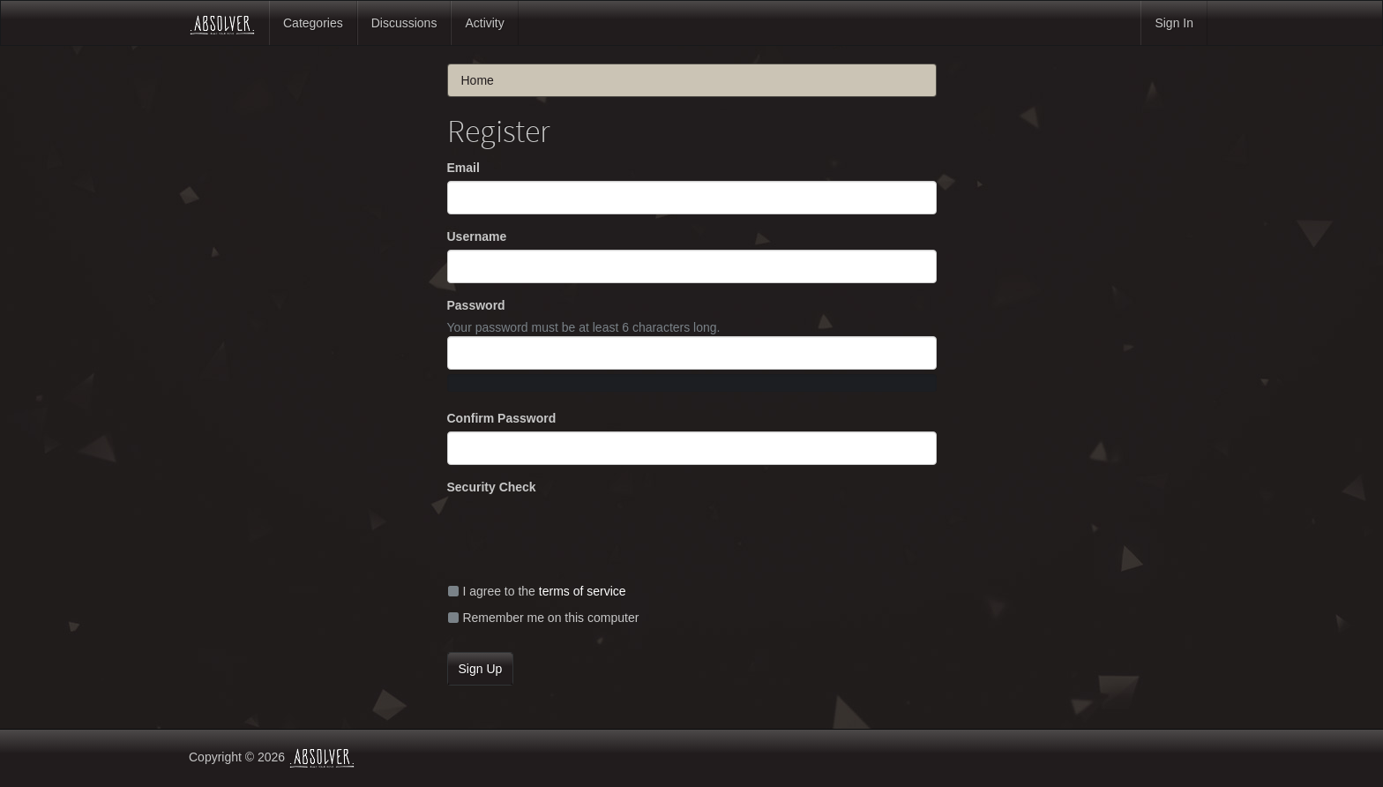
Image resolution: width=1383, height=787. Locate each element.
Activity (484, 23)
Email (463, 168)
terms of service (582, 591)
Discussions (404, 23)
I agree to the (536, 591)
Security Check (491, 487)
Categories (313, 23)
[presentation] (581, 534)
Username (477, 236)
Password (476, 305)
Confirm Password (502, 418)
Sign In (1174, 23)
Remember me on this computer (543, 618)
